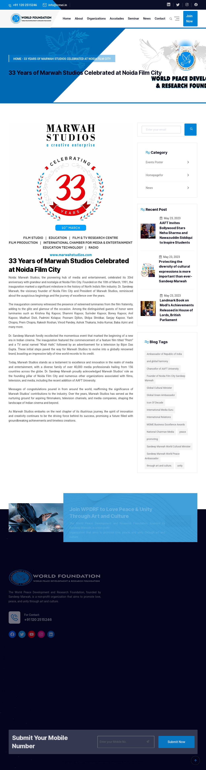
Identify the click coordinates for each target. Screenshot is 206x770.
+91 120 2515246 (24, 5)
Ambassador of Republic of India (164, 354)
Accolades (117, 18)
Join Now (189, 18)
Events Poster (154, 162)
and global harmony (157, 361)
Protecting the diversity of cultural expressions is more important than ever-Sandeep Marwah (175, 271)
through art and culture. (159, 465)
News (147, 18)
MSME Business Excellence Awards (166, 424)
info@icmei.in (57, 5)
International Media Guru (160, 409)
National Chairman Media (160, 431)
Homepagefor (154, 175)
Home (67, 18)
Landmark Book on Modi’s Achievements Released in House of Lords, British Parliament (177, 310)
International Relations (159, 417)
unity (179, 465)
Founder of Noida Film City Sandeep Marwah (165, 378)
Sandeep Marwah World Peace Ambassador (162, 456)
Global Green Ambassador (161, 395)
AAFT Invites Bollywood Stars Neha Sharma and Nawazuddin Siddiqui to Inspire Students (176, 232)
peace (182, 431)
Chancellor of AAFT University (162, 368)
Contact (160, 18)
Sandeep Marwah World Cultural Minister (168, 446)
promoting (152, 439)
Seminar (133, 18)
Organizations (96, 18)
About (79, 18)
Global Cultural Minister (159, 388)
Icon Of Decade (155, 402)
